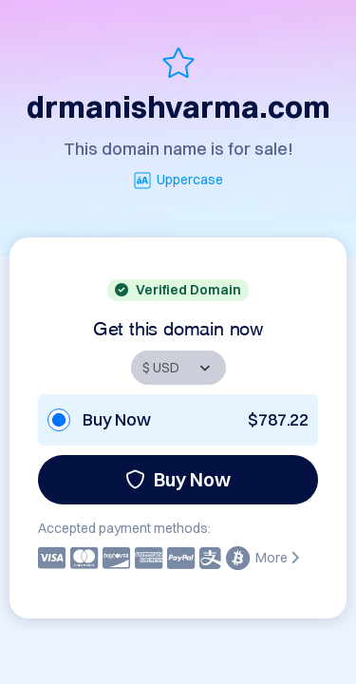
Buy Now (178, 479)
